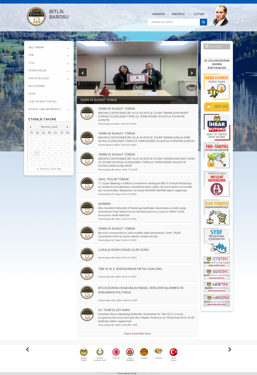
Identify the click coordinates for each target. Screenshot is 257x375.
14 (37, 147)
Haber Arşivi (144, 333)
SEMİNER (104, 204)
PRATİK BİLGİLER (49, 79)
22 (43, 153)
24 (55, 153)
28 (36, 158)
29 (30, 137)
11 (62, 142)
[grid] (49, 148)
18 (61, 147)
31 (55, 158)
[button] (30, 127)
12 (67, 142)
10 (55, 142)
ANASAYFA (158, 14)
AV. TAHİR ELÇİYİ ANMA (114, 310)
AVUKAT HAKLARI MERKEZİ (49, 110)
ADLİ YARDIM (49, 48)
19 (67, 147)
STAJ (49, 63)
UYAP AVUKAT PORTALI (43, 101)
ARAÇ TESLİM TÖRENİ (113, 179)
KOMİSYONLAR (49, 71)
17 (55, 147)
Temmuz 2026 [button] (49, 126)
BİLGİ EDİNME (37, 86)
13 (31, 147)
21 (37, 153)
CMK (49, 56)
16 (49, 147)
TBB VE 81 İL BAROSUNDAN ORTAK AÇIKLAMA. (130, 269)
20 (30, 153)
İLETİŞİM (199, 14)
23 (49, 153)
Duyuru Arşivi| (131, 333)
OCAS (32, 93)
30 (36, 137)
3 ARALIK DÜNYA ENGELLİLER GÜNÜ (123, 250)
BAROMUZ (178, 14)
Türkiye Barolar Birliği (127, 373)
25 (61, 153)
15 (43, 147)
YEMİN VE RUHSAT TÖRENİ (116, 108)
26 (67, 153)
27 (31, 158)
